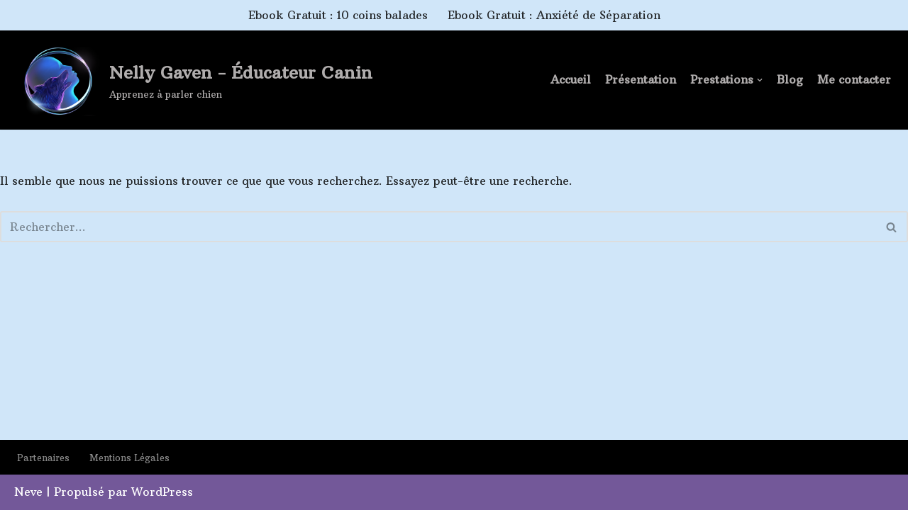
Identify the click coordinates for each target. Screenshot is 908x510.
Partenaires (43, 457)
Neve (28, 491)
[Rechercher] (438, 226)
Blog (790, 79)
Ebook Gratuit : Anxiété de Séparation (554, 15)
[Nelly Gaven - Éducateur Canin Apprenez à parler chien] (194, 81)
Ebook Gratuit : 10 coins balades (338, 15)
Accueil (570, 79)
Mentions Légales (129, 457)
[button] (760, 80)
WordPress (162, 491)
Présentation (640, 79)
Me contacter (854, 79)
